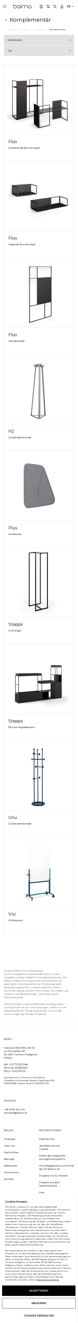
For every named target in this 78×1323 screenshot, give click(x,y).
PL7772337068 (19, 1064)
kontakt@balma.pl (15, 1112)
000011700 (18, 1071)
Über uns (9, 1145)
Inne (41, 1192)
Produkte (9, 1139)
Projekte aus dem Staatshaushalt (49, 1184)
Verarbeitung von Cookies (49, 1147)
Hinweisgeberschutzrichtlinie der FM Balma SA (53, 1167)
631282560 (21, 1067)
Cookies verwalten (39, 1315)
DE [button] (69, 6)
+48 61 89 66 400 (14, 1109)
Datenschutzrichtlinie (16, 1279)
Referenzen (10, 1165)
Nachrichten (11, 1152)
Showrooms (11, 1172)
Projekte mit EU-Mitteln (53, 1175)
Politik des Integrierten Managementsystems (52, 1157)
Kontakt (9, 1179)
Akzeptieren (39, 1290)
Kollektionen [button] (14, 39)
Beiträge (9, 1159)
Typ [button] (9, 50)
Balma (22, 6)
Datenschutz (47, 1139)
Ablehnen (39, 1303)
